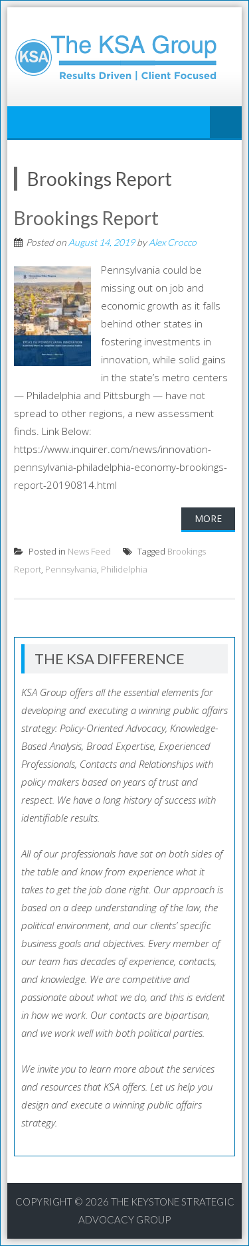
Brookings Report (86, 218)
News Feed (89, 551)
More (208, 518)
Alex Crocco (173, 242)
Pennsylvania (71, 569)
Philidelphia (124, 569)
